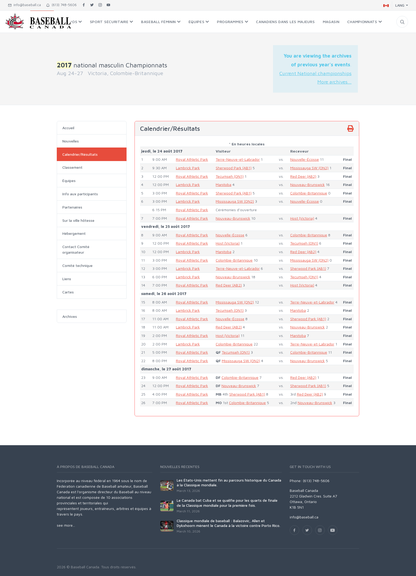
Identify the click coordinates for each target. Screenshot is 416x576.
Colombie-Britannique (308, 193)
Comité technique (77, 265)
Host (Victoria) (302, 218)
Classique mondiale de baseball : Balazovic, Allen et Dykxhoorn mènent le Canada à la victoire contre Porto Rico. (228, 523)
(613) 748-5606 (61, 5)
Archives (69, 316)
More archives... (334, 82)
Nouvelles (70, 141)
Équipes (69, 180)
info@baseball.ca (24, 5)
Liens (66, 278)
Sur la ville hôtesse (78, 220)
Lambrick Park (188, 168)
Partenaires (72, 207)
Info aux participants (80, 194)
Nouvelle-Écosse (304, 159)
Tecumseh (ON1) (230, 176)
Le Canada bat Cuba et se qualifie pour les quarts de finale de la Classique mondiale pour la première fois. (227, 502)
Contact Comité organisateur (75, 249)
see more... (66, 525)
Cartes (68, 292)
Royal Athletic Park (192, 159)
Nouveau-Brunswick (307, 184)
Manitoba (223, 184)
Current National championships (315, 73)
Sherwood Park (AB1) (234, 168)
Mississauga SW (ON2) (309, 168)
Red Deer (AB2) (303, 176)
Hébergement (74, 233)
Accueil (68, 127)
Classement (72, 167)
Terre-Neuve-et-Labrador (238, 159)
